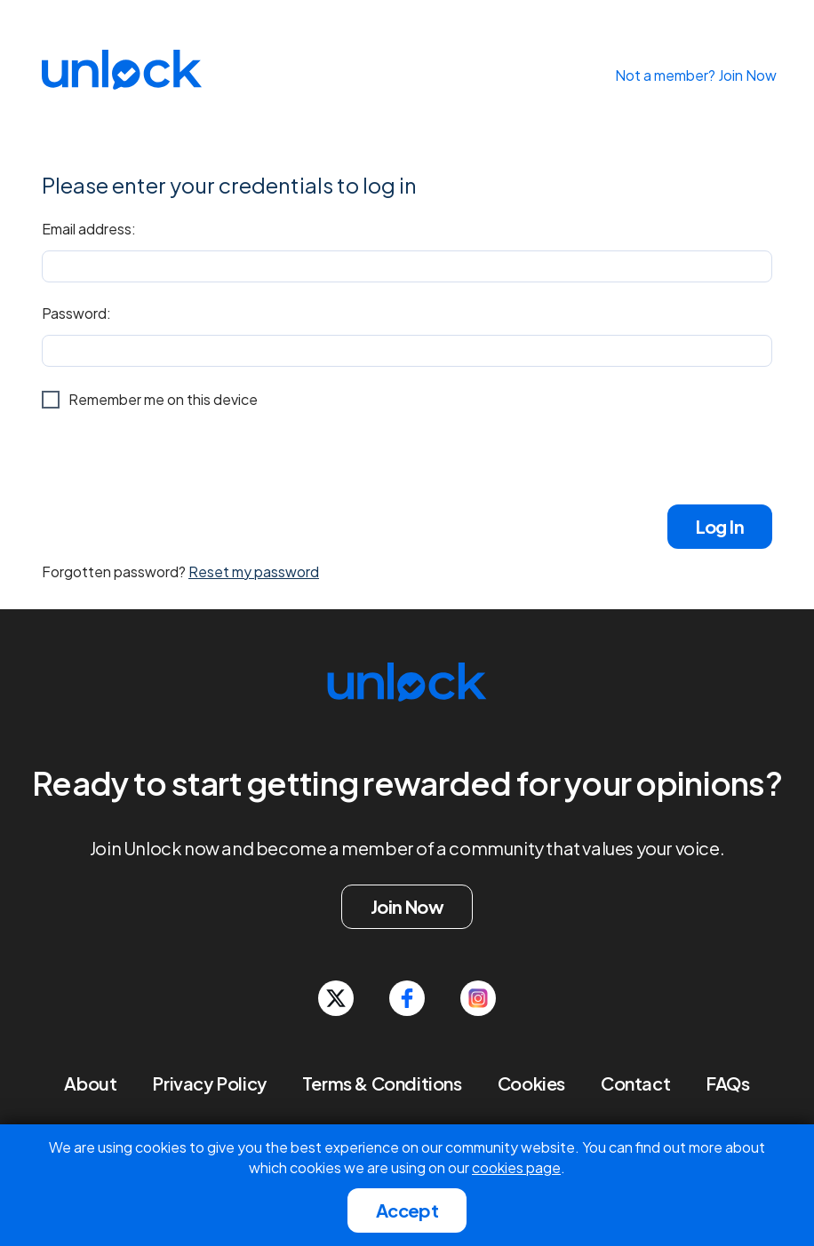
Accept (407, 1210)
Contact (635, 1083)
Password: (76, 313)
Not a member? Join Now (696, 75)
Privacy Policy (209, 1083)
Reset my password (253, 571)
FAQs (727, 1083)
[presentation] (177, 456)
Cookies (531, 1083)
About (90, 1083)
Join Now (407, 906)
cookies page (516, 1167)
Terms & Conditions (382, 1083)
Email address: (89, 228)
